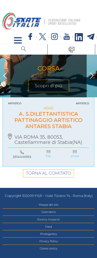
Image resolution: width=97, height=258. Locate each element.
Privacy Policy (48, 241)
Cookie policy (48, 248)
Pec (48, 156)
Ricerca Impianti (48, 219)
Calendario (48, 212)
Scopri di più (48, 85)
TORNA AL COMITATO (48, 173)
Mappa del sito (48, 205)
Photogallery (48, 234)
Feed (48, 226)
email (75, 156)
